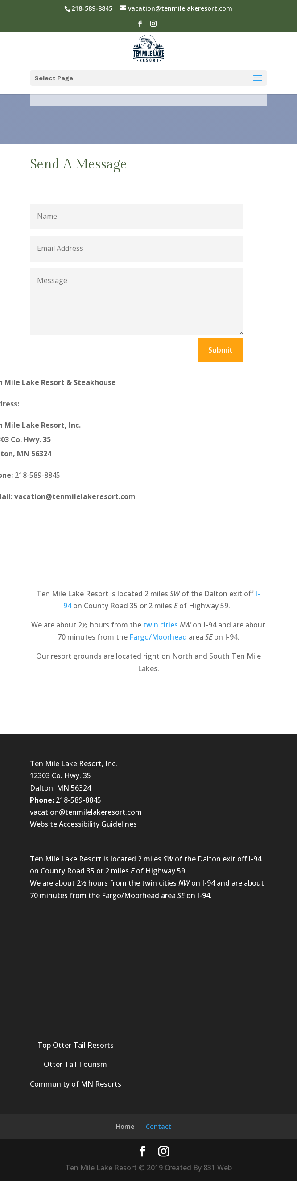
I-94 (254, 859)
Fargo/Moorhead (158, 637)
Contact (158, 1126)
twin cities (160, 625)
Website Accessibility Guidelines (83, 824)
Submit (220, 350)
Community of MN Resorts (75, 1084)
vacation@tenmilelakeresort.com (86, 812)
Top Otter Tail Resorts (75, 1045)
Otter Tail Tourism (75, 1064)
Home (125, 1126)
